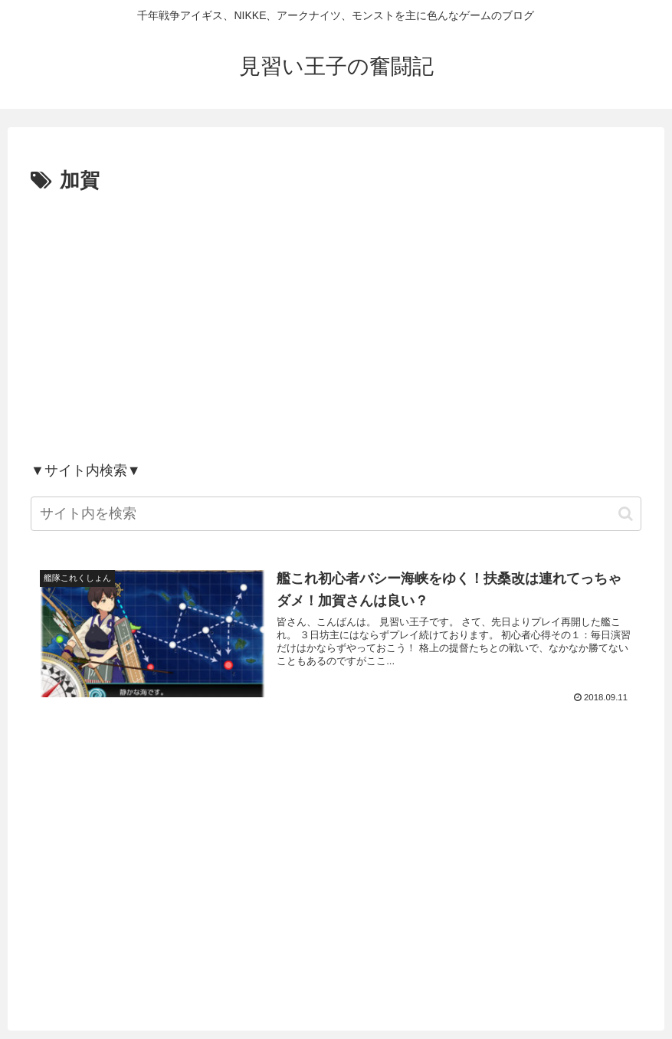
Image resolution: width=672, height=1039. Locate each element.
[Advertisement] (336, 326)
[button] (625, 514)
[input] (336, 514)
